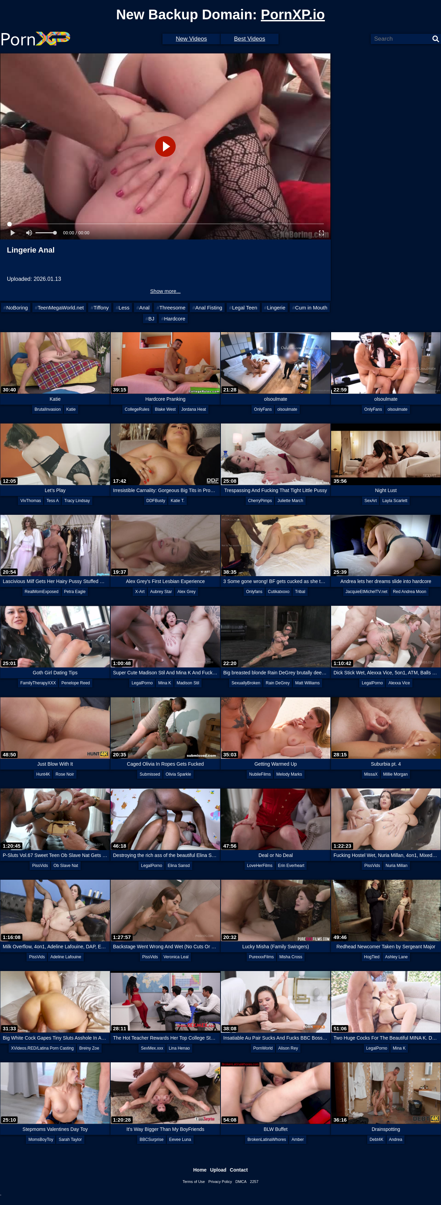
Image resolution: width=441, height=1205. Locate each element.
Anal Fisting (208, 307)
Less (124, 307)
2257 (254, 1182)
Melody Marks (289, 774)
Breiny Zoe (89, 1048)
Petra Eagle (75, 591)
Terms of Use (194, 1182)
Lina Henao (179, 1048)
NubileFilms (260, 774)
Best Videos (249, 38)
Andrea (395, 1139)
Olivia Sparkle (178, 774)
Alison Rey (288, 1048)
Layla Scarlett (395, 500)
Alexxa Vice (399, 683)
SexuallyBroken (246, 683)
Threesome (172, 307)
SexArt (371, 500)
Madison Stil (188, 683)
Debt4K (376, 1139)
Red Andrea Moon (409, 591)
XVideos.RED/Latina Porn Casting (42, 1048)
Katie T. (177, 500)
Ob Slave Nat (65, 865)
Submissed (150, 774)
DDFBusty (155, 500)
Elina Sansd (179, 865)
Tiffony (101, 307)
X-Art (139, 591)
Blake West (165, 409)
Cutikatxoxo (279, 591)
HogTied (372, 956)
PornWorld (263, 1048)
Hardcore (174, 318)
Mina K (164, 683)
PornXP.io (293, 14)
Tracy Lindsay (77, 500)
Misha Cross (290, 956)
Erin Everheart (291, 865)
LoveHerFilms (260, 865)
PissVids (40, 865)
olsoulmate (287, 409)
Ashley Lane (396, 956)
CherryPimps (260, 500)
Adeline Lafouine (65, 956)
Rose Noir (64, 774)
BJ (151, 318)
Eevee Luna (180, 1139)
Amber (297, 1139)
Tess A (53, 500)
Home (200, 1170)
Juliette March (290, 500)
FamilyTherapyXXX (38, 683)
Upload (218, 1170)
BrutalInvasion (47, 409)
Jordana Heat (193, 409)
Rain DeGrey (277, 683)
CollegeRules (137, 409)
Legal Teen (244, 307)
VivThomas (30, 500)
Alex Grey (186, 591)
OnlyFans (262, 409)
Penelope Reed (75, 683)
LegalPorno (142, 683)
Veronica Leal (176, 956)
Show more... (165, 291)
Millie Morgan (395, 774)
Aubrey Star (161, 591)
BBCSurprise (151, 1139)
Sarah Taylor (70, 1139)
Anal (144, 307)
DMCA (240, 1182)
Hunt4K (43, 774)
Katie (70, 409)
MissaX (371, 774)
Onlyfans (254, 591)
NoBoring (17, 307)
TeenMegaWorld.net (61, 307)
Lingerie (276, 307)
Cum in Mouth (311, 307)
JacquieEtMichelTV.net (367, 591)
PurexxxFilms (261, 956)
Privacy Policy (220, 1182)
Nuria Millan (396, 865)
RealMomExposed (42, 591)
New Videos (191, 38)
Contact (239, 1170)
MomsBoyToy (40, 1139)
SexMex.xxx (152, 1048)
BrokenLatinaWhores (266, 1139)
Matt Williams (307, 683)
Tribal (300, 591)
